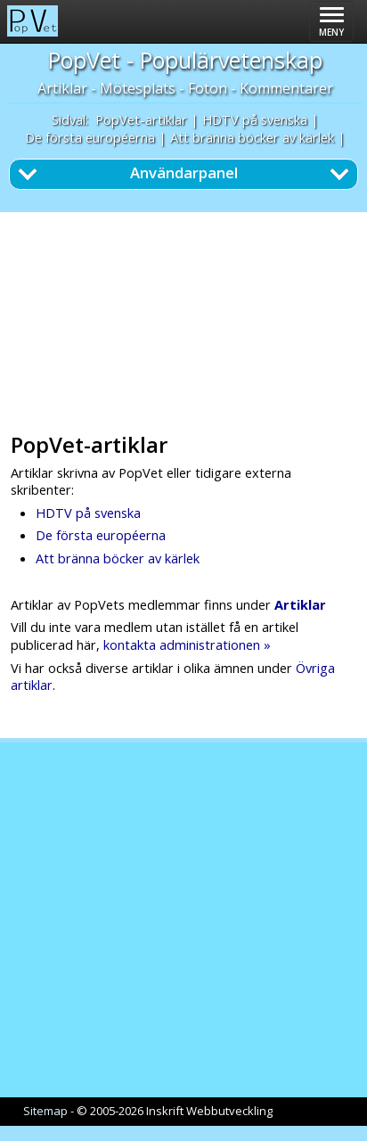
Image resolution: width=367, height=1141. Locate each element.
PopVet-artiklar (141, 119)
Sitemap (45, 1111)
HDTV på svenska (254, 119)
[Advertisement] (189, 316)
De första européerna (90, 137)
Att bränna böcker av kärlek (252, 137)
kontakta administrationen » (187, 644)
